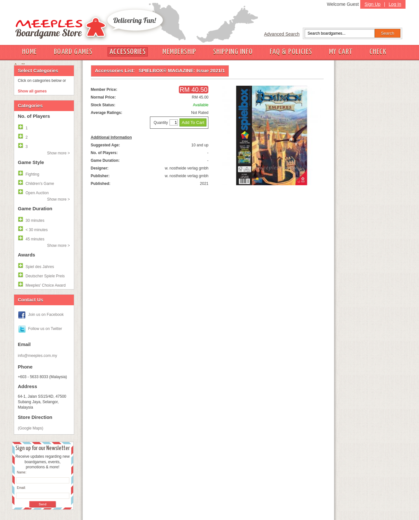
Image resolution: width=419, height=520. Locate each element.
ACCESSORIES (127, 52)
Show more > (58, 153)
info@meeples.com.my (37, 355)
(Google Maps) (30, 428)
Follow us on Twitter (45, 329)
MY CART (341, 52)
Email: (21, 488)
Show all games (32, 91)
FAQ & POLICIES (291, 52)
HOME (29, 52)
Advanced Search (282, 34)
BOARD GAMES (73, 52)
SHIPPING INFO (233, 52)
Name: (21, 472)
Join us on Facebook (46, 314)
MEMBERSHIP (179, 52)
